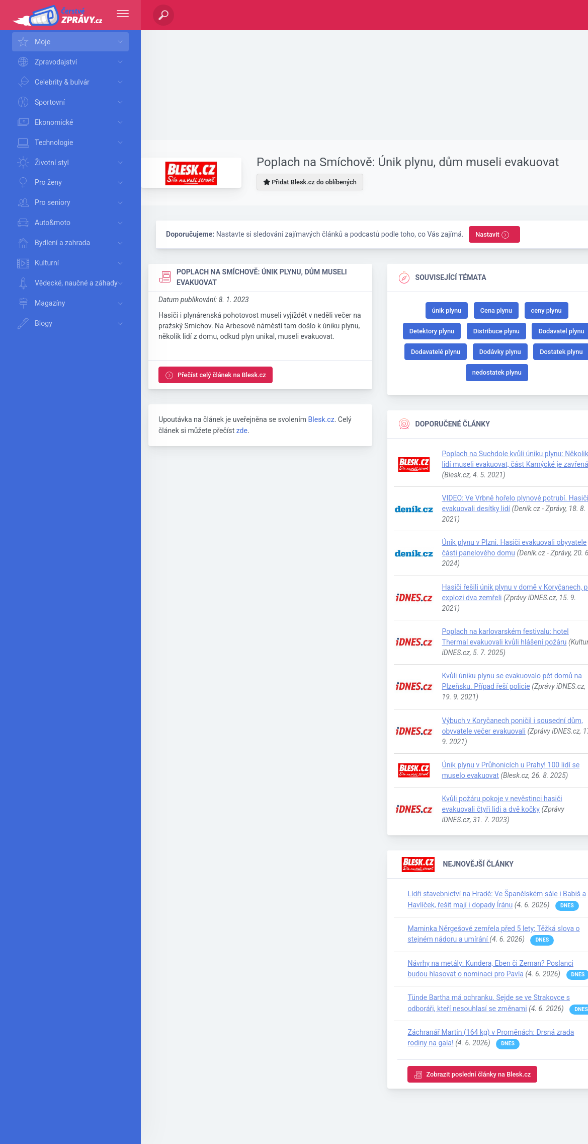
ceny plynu (546, 310)
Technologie (72, 142)
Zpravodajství (72, 61)
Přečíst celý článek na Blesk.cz (215, 375)
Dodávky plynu (500, 351)
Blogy (72, 323)
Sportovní (72, 102)
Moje (72, 41)
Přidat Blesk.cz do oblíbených (310, 182)
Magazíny (72, 303)
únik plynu (446, 310)
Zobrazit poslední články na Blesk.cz (472, 1074)
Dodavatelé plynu (435, 351)
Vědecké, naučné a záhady (72, 283)
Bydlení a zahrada (72, 243)
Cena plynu (496, 310)
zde (241, 430)
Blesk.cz (321, 419)
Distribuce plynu (496, 331)
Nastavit (492, 235)
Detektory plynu (431, 331)
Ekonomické (72, 122)
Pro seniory (72, 202)
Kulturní (72, 263)
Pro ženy (72, 182)
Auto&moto (72, 223)
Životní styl (72, 162)
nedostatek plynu (497, 372)
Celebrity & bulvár (72, 82)
